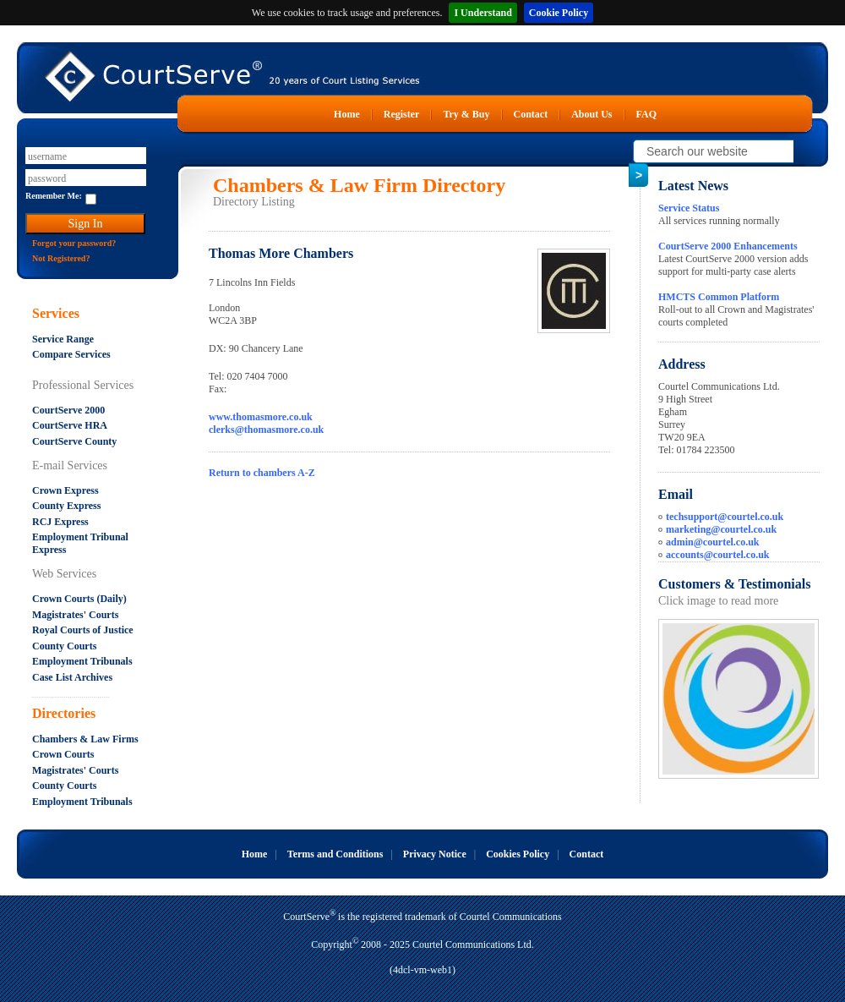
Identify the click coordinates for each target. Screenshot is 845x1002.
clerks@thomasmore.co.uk (266, 429)
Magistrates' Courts (75, 615)
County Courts (64, 646)
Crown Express (65, 490)
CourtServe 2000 (68, 410)
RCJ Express (60, 522)
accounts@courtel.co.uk (717, 555)
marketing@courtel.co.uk (721, 529)
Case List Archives (72, 677)
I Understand (482, 13)
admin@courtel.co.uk (713, 542)
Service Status (688, 208)
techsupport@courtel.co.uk (724, 517)
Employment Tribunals (82, 661)
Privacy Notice (434, 854)
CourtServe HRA (69, 425)
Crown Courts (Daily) (79, 599)
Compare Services (71, 354)
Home (347, 114)
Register (402, 114)
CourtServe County (74, 441)
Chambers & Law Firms (85, 739)
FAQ (646, 114)
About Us (591, 114)
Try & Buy (466, 114)
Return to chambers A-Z (262, 473)
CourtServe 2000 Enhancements (728, 246)
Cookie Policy (558, 13)
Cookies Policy (517, 854)
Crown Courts (63, 754)
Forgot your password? (74, 243)
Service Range (63, 339)
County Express (66, 506)
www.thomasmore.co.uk (261, 417)
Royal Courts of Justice (83, 630)
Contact (531, 114)
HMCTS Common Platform (718, 297)
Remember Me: (53, 195)
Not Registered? (61, 258)
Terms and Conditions (335, 854)
